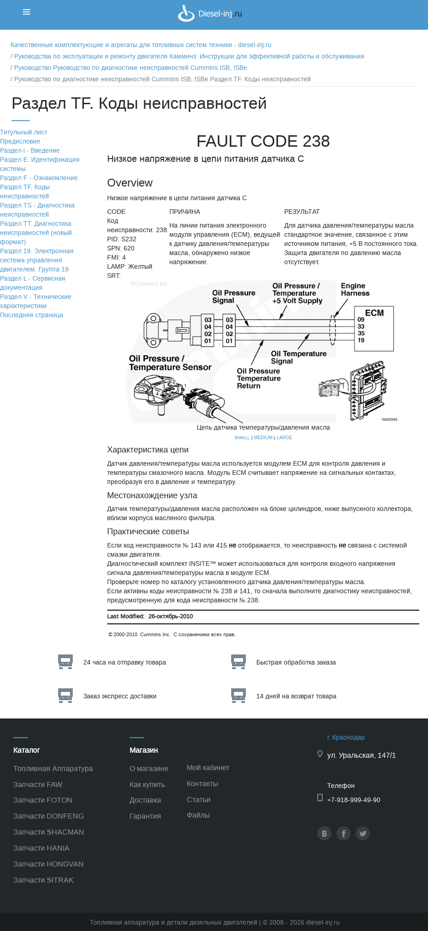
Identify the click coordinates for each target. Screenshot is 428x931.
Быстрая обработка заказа (296, 662)
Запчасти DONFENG (48, 816)
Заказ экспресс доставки (120, 696)
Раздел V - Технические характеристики (35, 301)
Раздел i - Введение (30, 150)
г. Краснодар (346, 737)
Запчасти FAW (37, 784)
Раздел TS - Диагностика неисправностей (37, 210)
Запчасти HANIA (41, 848)
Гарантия (145, 816)
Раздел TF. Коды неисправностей (25, 192)
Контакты (202, 783)
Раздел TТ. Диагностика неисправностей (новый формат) (36, 232)
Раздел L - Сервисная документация (32, 283)
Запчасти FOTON (42, 800)
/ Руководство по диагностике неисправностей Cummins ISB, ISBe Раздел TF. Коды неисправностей (161, 79)
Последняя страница (31, 315)
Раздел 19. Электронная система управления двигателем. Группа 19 (37, 260)
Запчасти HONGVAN (48, 864)
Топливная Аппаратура (53, 768)
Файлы (198, 815)
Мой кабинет (208, 767)
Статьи (199, 799)
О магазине (149, 768)
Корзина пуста (395, 25)
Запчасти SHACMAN (48, 832)
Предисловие (20, 141)
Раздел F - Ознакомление (39, 178)
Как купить (147, 784)
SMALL (242, 438)
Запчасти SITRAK (43, 880)
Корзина (386, 15)
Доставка (145, 800)
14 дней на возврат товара (296, 696)
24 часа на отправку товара (124, 662)
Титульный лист (23, 132)
